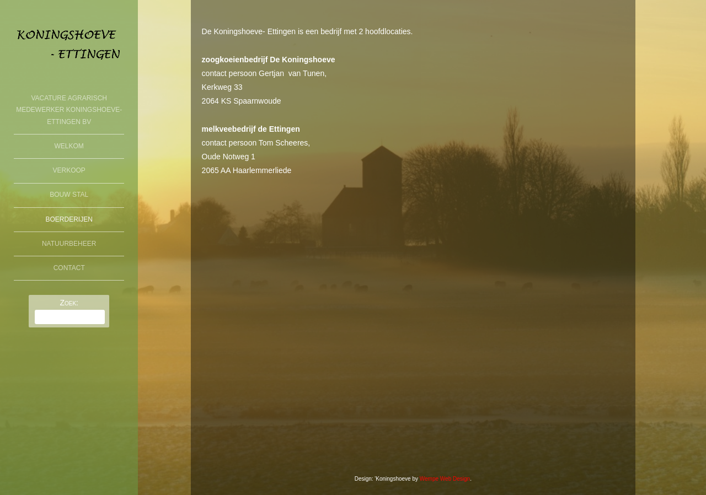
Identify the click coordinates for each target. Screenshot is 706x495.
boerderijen (69, 219)
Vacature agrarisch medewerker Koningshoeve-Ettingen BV (69, 110)
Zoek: (69, 302)
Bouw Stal (69, 194)
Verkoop (69, 170)
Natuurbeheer (69, 244)
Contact (69, 268)
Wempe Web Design (445, 479)
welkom (69, 146)
